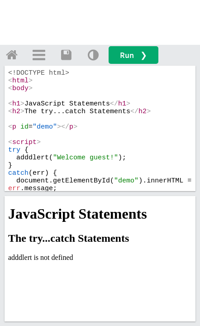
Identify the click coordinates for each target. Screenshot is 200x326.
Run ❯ (133, 55)
